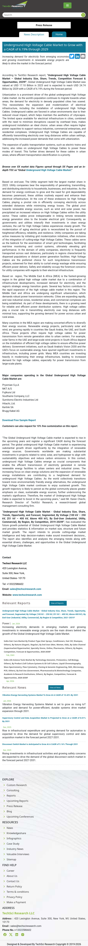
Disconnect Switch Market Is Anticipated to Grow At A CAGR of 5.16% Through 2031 (40, 744)
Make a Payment (14, 902)
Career (8, 871)
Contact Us (10, 881)
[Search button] (83, 15)
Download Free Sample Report (19, 420)
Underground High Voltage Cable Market (48, 170)
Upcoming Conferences (18, 816)
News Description (34, 34)
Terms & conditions (15, 892)
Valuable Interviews (15, 854)
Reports (9, 795)
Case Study (10, 844)
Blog (7, 811)
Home (59, 34)
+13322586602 (23, 930)
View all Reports (57, 603)
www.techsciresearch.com (27, 594)
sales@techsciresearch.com (25, 589)
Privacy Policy (12, 897)
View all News (55, 687)
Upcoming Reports (15, 801)
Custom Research (14, 785)
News (7, 828)
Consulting (10, 790)
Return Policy (12, 886)
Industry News (12, 849)
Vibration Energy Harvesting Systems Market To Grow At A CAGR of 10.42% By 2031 (40, 695)
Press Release (12, 806)
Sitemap (9, 859)
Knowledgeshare (14, 833)
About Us (9, 876)
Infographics (11, 838)
